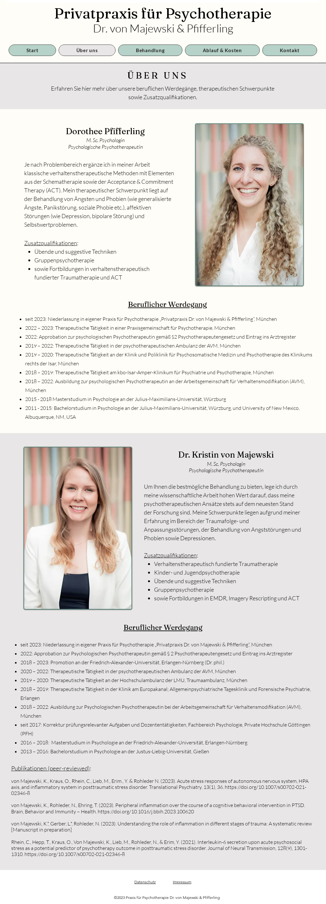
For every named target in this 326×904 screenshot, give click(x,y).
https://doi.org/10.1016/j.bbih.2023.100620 (146, 811)
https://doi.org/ (241, 787)
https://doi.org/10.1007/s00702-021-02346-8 (75, 854)
